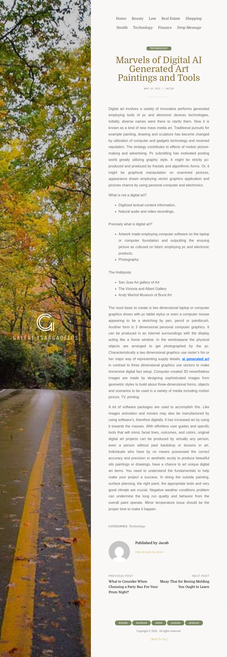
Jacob (169, 88)
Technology (159, 48)
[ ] (159, 639)
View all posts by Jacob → (150, 552)
